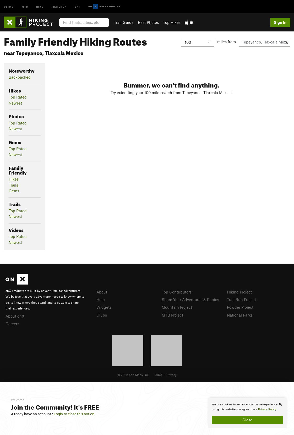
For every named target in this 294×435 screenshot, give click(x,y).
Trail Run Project (241, 299)
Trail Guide (124, 22)
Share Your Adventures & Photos (190, 299)
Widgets (103, 307)
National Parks (240, 315)
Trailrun (59, 6)
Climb (9, 6)
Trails (13, 185)
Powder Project (240, 307)
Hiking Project (239, 292)
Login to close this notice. (74, 414)
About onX (15, 316)
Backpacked (20, 77)
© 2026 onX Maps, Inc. (133, 375)
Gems (14, 190)
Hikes (14, 179)
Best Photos (148, 22)
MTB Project (172, 315)
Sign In (280, 22)
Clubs (101, 315)
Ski (77, 6)
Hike (39, 6)
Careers (12, 323)
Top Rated (18, 97)
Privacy (172, 375)
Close (247, 419)
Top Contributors (177, 292)
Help (100, 299)
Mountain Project (177, 307)
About (101, 292)
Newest (15, 103)
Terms (158, 375)
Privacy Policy (267, 409)
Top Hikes (172, 22)
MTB (25, 6)
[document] (247, 413)
